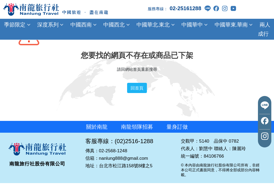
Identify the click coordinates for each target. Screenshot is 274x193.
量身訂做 (177, 127)
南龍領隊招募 (137, 127)
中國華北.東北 (155, 24)
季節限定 (17, 24)
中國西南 (83, 24)
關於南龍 (97, 127)
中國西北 (116, 24)
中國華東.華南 (233, 24)
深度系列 (50, 24)
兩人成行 (264, 29)
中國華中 (194, 24)
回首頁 (137, 88)
